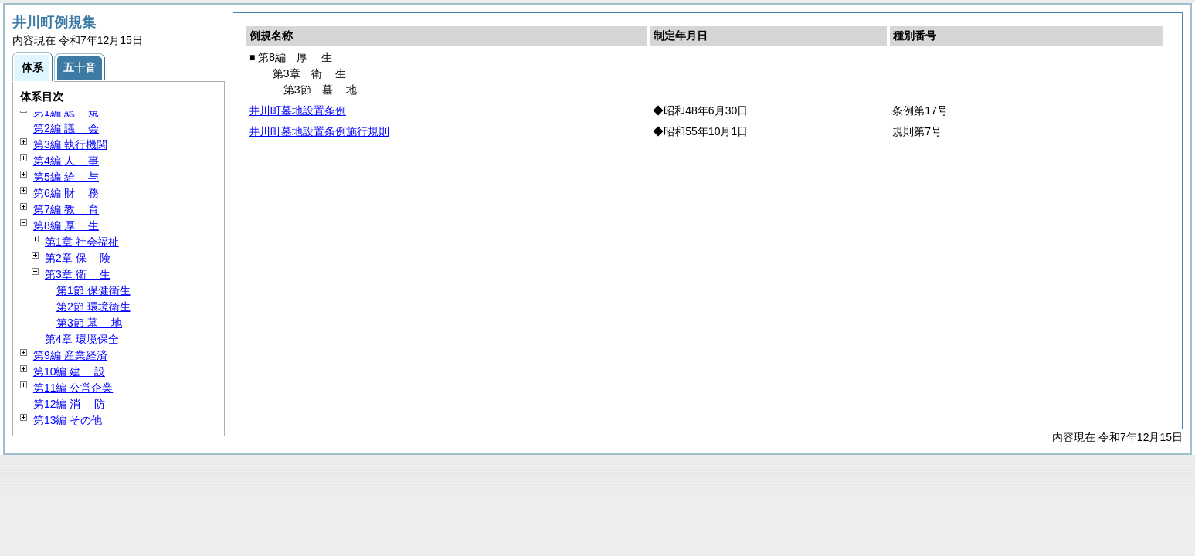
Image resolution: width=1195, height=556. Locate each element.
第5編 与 (66, 177)
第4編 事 (66, 160)
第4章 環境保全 (82, 339)
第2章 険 (77, 258)
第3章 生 (77, 274)
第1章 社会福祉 (82, 242)
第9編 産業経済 (70, 355)
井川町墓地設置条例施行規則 (319, 131)
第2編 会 (66, 128)
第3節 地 (89, 323)
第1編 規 (66, 112)
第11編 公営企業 (73, 387)
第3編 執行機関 (70, 144)
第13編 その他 (67, 420)
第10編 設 (69, 371)
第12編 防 (69, 404)
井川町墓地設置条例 (297, 110)
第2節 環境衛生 (93, 306)
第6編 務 (66, 193)
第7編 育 (66, 209)
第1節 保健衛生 (93, 290)
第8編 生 (66, 225)
